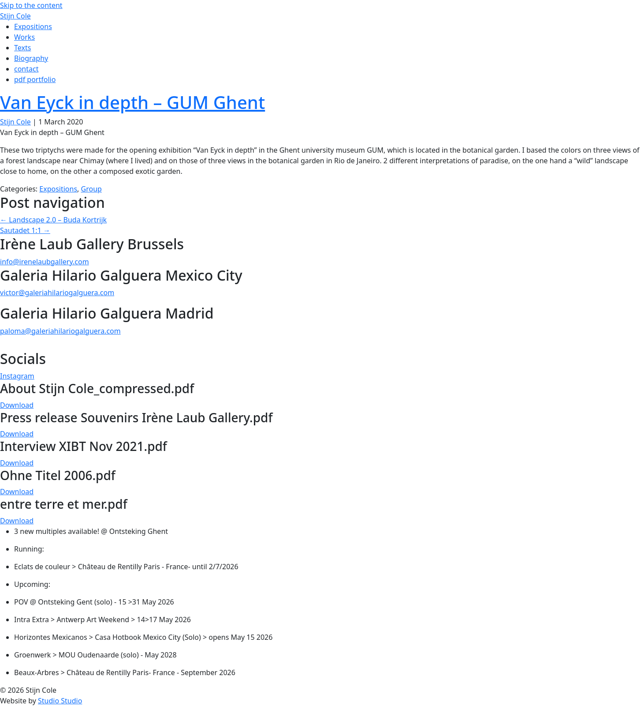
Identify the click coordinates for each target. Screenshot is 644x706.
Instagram (17, 376)
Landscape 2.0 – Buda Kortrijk (53, 220)
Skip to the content (31, 5)
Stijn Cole (15, 122)
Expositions (58, 189)
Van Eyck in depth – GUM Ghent (132, 102)
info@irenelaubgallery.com (44, 262)
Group (91, 189)
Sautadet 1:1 (25, 230)
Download (17, 405)
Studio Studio (60, 701)
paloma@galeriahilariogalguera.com (60, 331)
